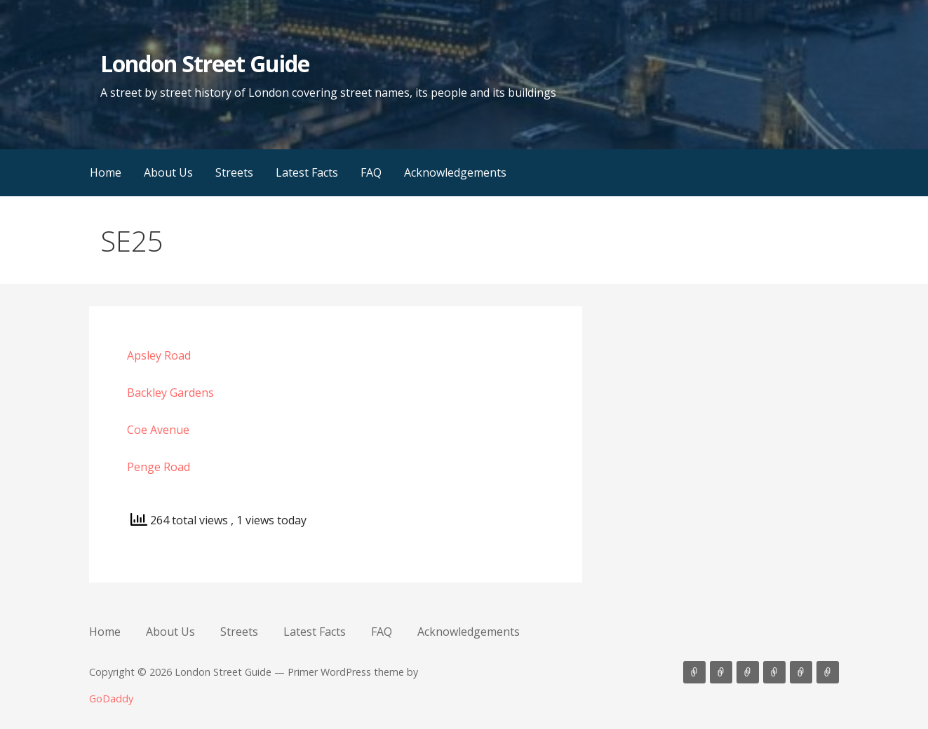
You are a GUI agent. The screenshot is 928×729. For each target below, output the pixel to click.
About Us (168, 172)
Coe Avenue (158, 429)
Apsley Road (159, 355)
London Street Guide (205, 63)
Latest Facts (307, 172)
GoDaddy (111, 698)
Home (105, 172)
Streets (234, 172)
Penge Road (158, 467)
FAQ (371, 172)
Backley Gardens (170, 392)
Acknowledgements (455, 172)
